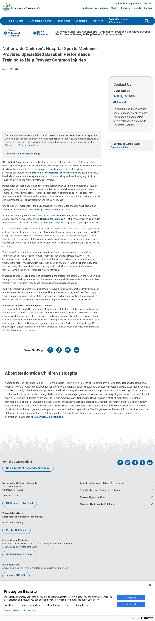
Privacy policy (31, 610)
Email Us (120, 105)
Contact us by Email (19, 507)
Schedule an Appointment (128, 4)
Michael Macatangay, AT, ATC (56, 222)
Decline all (131, 604)
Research (126, 8)
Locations (81, 24)
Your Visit (97, 24)
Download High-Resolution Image (22, 157)
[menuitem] (17, 24)
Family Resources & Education (118, 24)
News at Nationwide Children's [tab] (98, 507)
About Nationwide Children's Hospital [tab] (102, 486)
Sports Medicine (119, 151)
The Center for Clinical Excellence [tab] (100, 493)
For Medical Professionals (95, 8)
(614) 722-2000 (10, 499)
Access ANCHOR (16, 579)
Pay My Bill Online (16, 533)
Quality (114, 8)
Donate (137, 8)
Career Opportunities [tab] (92, 500)
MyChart (148, 4)
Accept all (131, 597)
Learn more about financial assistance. (22, 520)
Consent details (11, 610)
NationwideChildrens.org (48, 420)
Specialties (64, 24)
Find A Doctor (16, 24)
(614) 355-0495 (124, 99)
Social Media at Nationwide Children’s (28, 471)
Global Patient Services (19, 558)
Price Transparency (12, 526)
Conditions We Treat (41, 24)
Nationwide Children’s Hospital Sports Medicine (51, 176)
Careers (148, 8)
